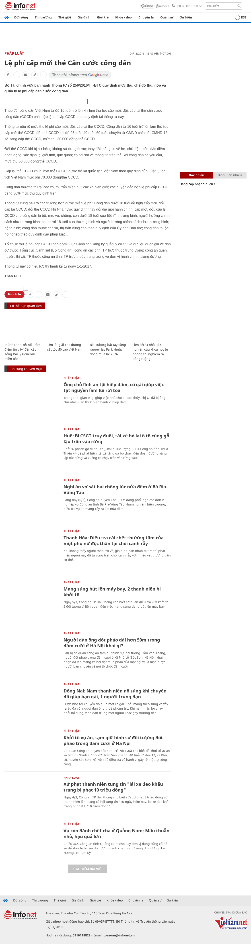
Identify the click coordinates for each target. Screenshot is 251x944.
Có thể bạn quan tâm (26, 306)
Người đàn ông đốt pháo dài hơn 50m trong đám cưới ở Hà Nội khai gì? (112, 643)
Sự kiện (186, 17)
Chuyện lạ (146, 17)
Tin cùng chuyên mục (26, 369)
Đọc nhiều (196, 175)
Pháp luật (14, 53)
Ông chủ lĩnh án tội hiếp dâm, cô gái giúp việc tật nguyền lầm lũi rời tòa (114, 387)
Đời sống (21, 17)
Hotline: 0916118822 (186, 6)
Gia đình (84, 17)
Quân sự (166, 17)
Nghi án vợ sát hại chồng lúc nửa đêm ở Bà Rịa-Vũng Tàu (116, 489)
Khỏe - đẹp (123, 17)
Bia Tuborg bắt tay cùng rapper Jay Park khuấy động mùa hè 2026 (108, 349)
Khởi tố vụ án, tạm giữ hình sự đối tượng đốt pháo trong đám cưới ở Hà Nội (113, 740)
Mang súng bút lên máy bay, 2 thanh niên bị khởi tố (112, 592)
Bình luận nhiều (230, 175)
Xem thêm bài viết (87, 869)
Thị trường (43, 17)
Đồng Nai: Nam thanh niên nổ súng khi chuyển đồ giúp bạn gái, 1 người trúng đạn (115, 694)
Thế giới (64, 17)
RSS (241, 17)
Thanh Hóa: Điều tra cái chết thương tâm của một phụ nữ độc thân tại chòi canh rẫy (114, 540)
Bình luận (14, 294)
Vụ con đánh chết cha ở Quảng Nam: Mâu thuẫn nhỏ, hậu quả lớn (116, 833)
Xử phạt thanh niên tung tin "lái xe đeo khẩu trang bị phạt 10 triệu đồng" (113, 787)
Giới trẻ (103, 17)
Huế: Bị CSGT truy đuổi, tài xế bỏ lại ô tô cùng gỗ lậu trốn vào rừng (116, 439)
